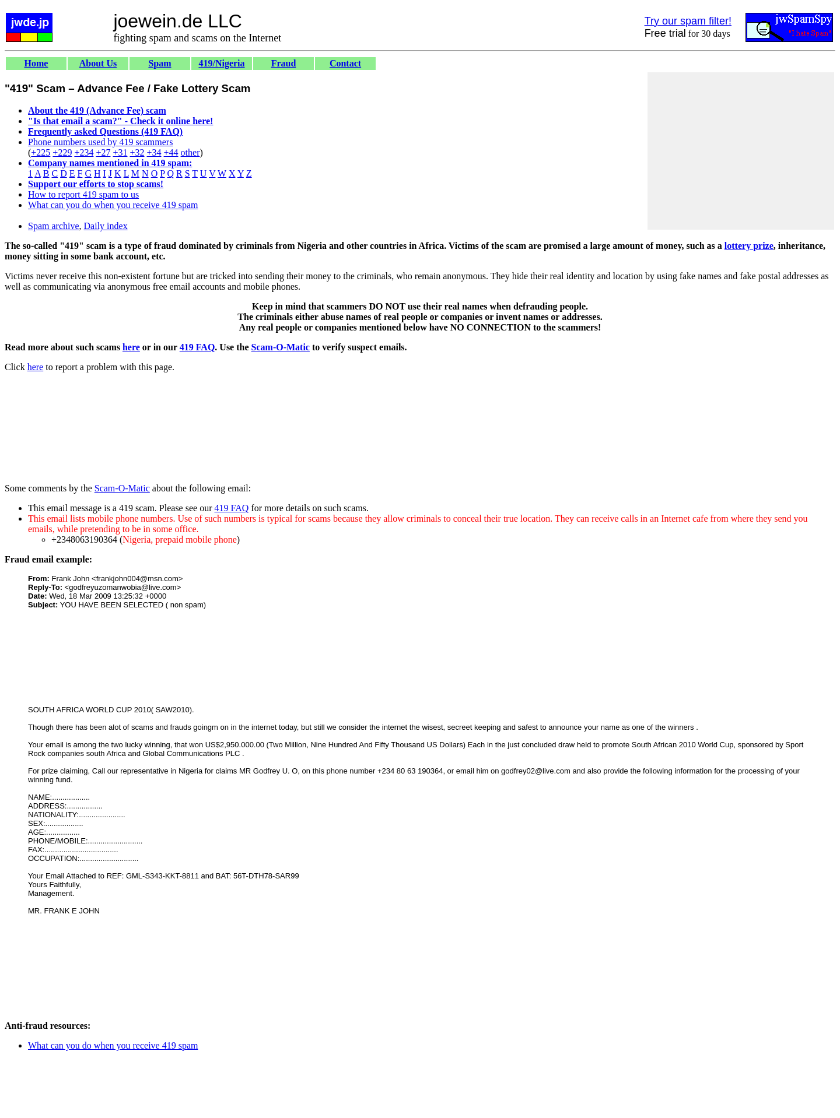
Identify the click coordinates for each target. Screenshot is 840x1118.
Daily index (106, 226)
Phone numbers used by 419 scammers (100, 142)
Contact (345, 63)
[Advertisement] (740, 151)
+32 (137, 152)
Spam (159, 63)
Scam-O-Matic (280, 347)
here (131, 347)
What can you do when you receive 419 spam (113, 205)
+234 (83, 152)
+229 (62, 152)
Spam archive (53, 226)
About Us (98, 63)
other (190, 152)
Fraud (283, 63)
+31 (120, 152)
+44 (171, 152)
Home (36, 63)
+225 (40, 152)
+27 (103, 152)
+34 (154, 152)
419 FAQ (197, 347)
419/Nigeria (221, 63)
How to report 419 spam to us (83, 194)
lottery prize (749, 246)
